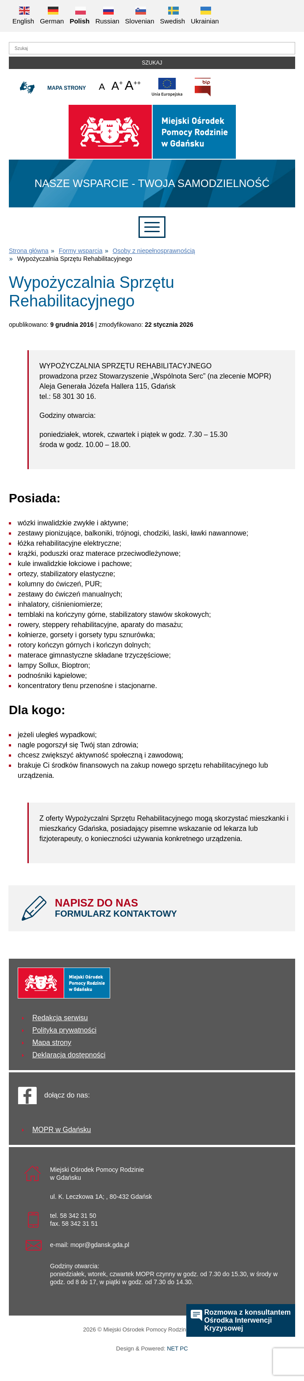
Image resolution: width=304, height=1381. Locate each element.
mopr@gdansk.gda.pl (99, 1244)
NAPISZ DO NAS (168, 908)
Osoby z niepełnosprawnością (154, 250)
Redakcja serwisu (60, 1017)
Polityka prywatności (64, 1030)
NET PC (177, 1349)
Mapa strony (66, 88)
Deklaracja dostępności (68, 1055)
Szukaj (152, 63)
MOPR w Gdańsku (61, 1129)
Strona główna (29, 250)
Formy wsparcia (81, 250)
